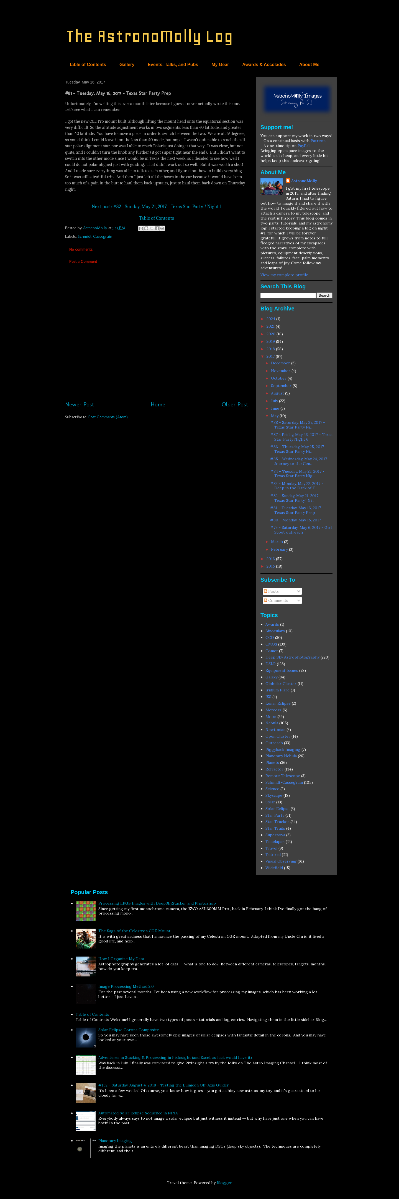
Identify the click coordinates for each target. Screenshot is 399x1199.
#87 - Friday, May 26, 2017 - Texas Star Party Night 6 (301, 437)
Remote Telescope (282, 775)
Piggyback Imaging (282, 749)
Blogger (224, 1182)
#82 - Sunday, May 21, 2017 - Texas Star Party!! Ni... (295, 498)
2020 (272, 333)
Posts (271, 591)
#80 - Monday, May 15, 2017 (295, 520)
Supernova (275, 834)
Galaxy (271, 677)
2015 (271, 566)
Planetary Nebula (281, 755)
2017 (271, 356)
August (278, 393)
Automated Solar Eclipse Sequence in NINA (138, 1113)
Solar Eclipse (277, 808)
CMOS (271, 644)
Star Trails (275, 828)
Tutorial (273, 854)
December (281, 363)
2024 (271, 318)
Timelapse (275, 841)
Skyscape (273, 795)
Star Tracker (277, 821)
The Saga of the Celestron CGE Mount (134, 930)
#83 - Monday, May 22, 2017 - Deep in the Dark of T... (296, 486)
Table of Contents (87, 64)
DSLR (270, 663)
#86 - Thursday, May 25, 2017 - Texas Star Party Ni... (298, 449)
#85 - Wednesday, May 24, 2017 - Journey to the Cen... (300, 461)
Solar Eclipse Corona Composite (128, 1029)
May (275, 415)
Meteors (273, 709)
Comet (271, 650)
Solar (270, 802)
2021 (271, 326)
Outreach (274, 742)
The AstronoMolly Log (149, 36)
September (282, 385)
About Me (309, 64)
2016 (271, 558)
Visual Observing (280, 861)
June (275, 408)
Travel (271, 848)
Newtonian (275, 729)
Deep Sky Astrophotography (292, 657)
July (275, 400)
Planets (272, 762)
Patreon (318, 140)
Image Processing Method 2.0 (126, 986)
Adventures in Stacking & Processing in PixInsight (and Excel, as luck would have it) (175, 1057)
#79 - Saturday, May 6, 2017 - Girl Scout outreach (301, 530)
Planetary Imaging (115, 1140)
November (281, 370)
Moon (270, 716)
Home (158, 404)
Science (272, 788)
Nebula (271, 722)
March (277, 541)
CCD (269, 637)
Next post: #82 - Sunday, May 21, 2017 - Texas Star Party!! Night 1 (156, 207)
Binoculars (275, 630)
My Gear (220, 64)
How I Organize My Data (121, 958)
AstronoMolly (304, 180)
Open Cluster (277, 736)
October (279, 378)
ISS (268, 696)
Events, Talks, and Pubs (173, 64)
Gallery (126, 64)
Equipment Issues (281, 670)
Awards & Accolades (264, 64)
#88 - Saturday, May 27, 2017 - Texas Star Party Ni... (297, 425)
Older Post (235, 404)
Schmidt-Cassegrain (95, 236)
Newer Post (79, 404)
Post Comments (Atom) (108, 416)
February (280, 549)
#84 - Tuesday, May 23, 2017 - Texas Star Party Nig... (297, 474)
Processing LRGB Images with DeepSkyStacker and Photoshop (157, 903)
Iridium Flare (277, 690)
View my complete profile (284, 274)
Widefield (274, 867)
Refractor (274, 769)
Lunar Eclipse (278, 703)
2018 (271, 348)
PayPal (304, 145)
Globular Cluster (280, 683)
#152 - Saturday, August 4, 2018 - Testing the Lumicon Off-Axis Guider (163, 1085)
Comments (276, 600)
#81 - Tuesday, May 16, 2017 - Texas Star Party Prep (297, 510)
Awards (272, 624)
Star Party (274, 815)
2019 (271, 341)
